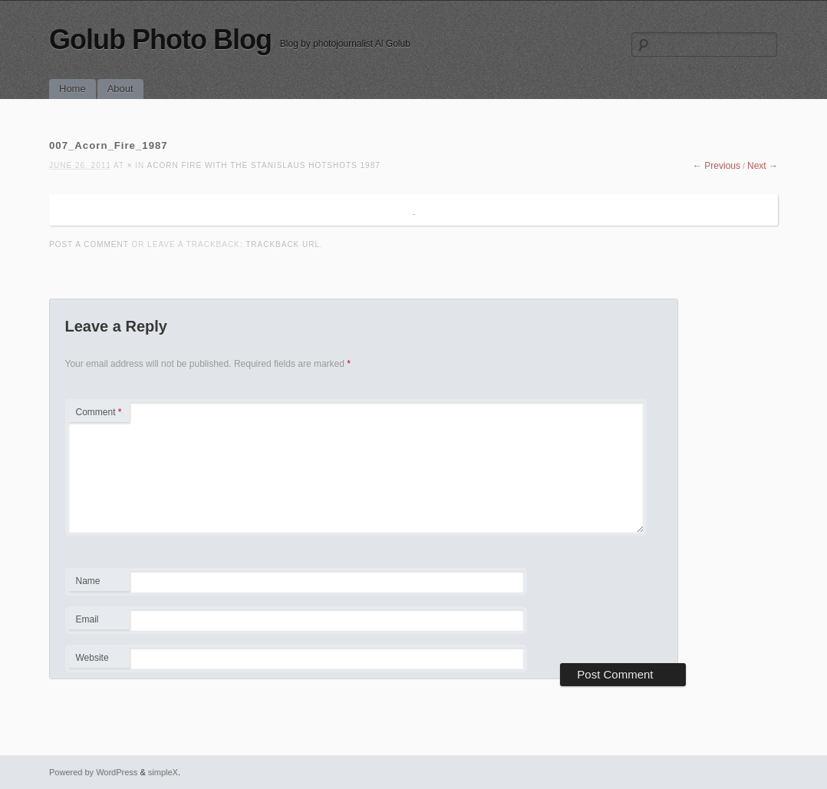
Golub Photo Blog (160, 39)
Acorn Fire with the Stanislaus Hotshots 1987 (264, 165)
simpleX (163, 772)
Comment (99, 412)
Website (92, 657)
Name (98, 583)
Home (72, 88)
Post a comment (89, 244)
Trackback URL (282, 244)
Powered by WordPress (93, 772)
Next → (762, 165)
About (120, 88)
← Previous (716, 165)
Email (98, 621)
